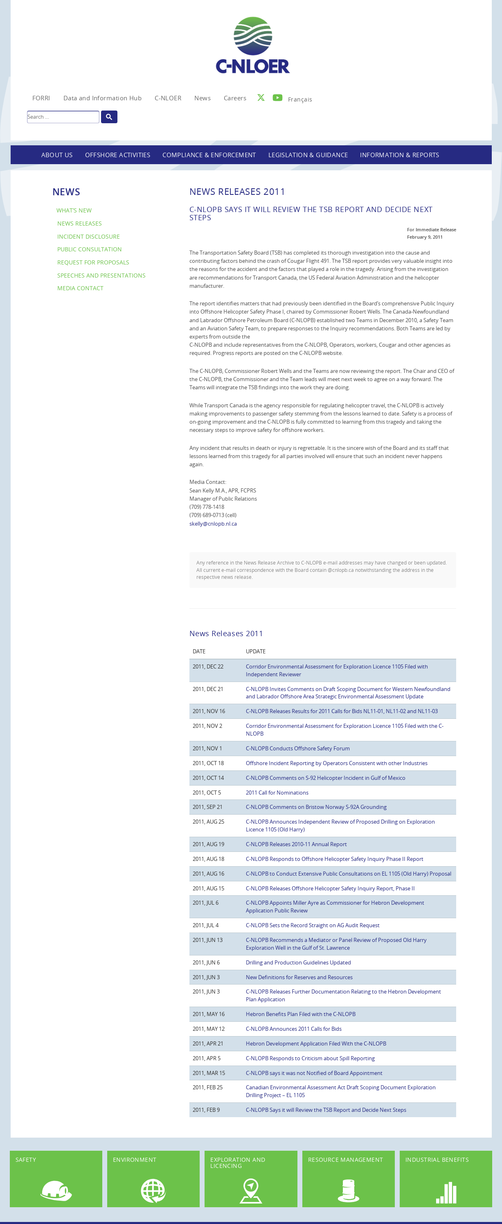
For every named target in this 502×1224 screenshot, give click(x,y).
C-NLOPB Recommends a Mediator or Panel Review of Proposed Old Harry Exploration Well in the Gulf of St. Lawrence (336, 943)
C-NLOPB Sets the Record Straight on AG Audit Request (313, 925)
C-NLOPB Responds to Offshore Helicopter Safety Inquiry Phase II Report (334, 859)
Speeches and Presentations (101, 275)
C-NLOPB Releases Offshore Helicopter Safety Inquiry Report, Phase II (330, 888)
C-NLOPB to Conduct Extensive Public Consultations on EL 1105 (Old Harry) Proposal (348, 873)
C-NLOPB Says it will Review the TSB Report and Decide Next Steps (326, 1109)
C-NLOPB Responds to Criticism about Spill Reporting (310, 1058)
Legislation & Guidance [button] (308, 155)
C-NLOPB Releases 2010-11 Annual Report (296, 844)
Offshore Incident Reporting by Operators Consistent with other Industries (337, 763)
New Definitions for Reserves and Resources (299, 977)
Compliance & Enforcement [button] (209, 155)
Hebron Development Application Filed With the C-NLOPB (316, 1043)
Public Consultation (89, 249)
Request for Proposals (93, 262)
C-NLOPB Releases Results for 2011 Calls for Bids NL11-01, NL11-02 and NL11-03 (342, 711)
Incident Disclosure (88, 236)
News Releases (79, 223)
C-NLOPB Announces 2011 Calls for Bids (294, 1028)
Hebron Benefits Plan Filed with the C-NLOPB (301, 1014)
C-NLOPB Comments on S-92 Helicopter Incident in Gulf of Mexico (325, 777)
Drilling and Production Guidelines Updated (298, 962)
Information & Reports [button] (399, 155)
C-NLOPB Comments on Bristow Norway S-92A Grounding (316, 807)
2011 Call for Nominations (277, 792)
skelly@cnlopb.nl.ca (213, 523)
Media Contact (80, 288)
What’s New (74, 210)
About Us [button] (57, 155)
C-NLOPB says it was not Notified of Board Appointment (314, 1073)
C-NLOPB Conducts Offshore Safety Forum (298, 748)
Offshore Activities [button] (118, 155)
